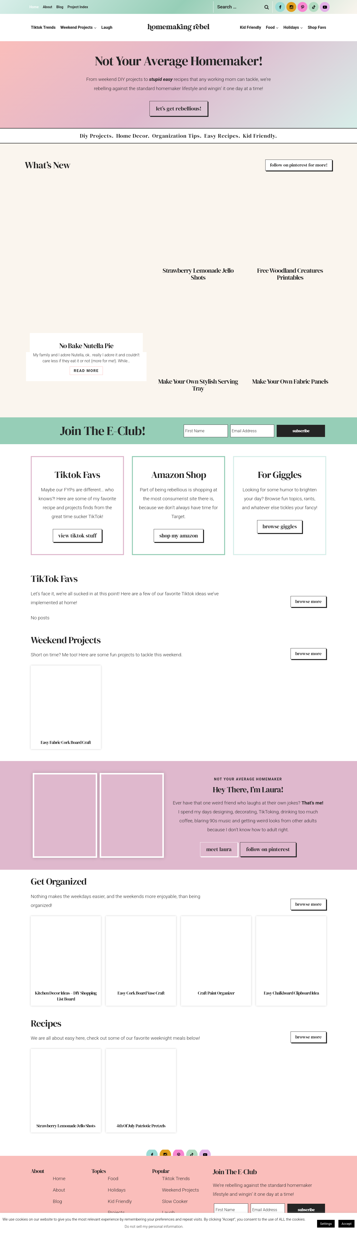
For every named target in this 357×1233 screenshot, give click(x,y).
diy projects (96, 135)
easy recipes (221, 135)
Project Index (77, 7)
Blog (59, 7)
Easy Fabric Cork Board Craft (66, 742)
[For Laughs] (279, 505)
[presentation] (86, 261)
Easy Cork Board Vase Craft (141, 993)
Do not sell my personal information (154, 1226)
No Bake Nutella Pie (86, 346)
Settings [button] (326, 1224)
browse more (308, 601)
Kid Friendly (250, 27)
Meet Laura (219, 849)
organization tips (176, 135)
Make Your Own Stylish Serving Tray (198, 385)
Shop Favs (317, 27)
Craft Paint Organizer (216, 993)
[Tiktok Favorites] (77, 505)
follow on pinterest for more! (298, 165)
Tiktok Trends (43, 27)
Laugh (106, 27)
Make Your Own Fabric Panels (290, 381)
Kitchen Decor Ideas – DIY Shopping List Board (66, 996)
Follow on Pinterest (268, 849)
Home (34, 7)
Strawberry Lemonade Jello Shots (198, 274)
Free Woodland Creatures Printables (290, 274)
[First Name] (206, 431)
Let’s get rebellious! (178, 108)
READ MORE (88, 371)
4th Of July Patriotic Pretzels (141, 1126)
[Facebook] (280, 7)
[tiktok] (314, 7)
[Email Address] (254, 431)
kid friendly (259, 135)
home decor (132, 135)
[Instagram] (291, 7)
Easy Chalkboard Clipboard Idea (291, 993)
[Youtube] (325, 7)
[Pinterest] (302, 7)
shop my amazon (178, 535)
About (47, 7)
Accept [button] (346, 1224)
